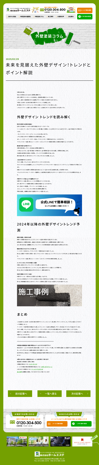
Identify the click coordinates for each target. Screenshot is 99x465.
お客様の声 (60, 16)
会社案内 (70, 16)
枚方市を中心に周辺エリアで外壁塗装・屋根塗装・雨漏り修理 (32, 353)
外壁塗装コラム (39, 16)
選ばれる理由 (12, 16)
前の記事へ (21, 393)
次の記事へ (77, 393)
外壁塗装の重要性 (25, 16)
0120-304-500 (33, 364)
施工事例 (50, 16)
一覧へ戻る (50, 393)
